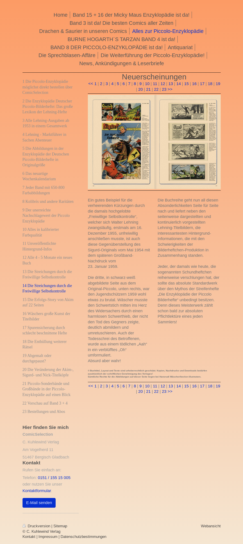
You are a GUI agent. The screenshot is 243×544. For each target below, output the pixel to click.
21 (148, 89)
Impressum (48, 537)
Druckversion (37, 526)
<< (90, 83)
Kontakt (29, 537)
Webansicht (211, 526)
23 (164, 89)
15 (186, 83)
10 (147, 83)
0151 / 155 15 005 (54, 477)
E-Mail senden (39, 502)
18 (210, 83)
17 (202, 83)
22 (156, 89)
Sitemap (60, 526)
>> (170, 89)
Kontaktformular (37, 490)
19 (218, 83)
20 (140, 89)
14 (178, 83)
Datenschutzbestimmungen (83, 537)
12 (163, 83)
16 (194, 83)
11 (155, 83)
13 (170, 83)
